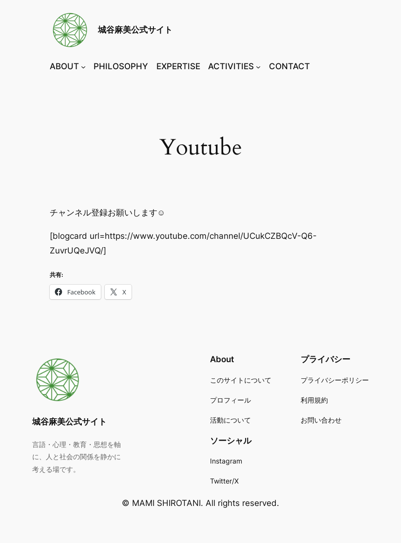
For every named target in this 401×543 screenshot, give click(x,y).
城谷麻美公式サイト (135, 30)
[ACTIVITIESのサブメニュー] (258, 66)
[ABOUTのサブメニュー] (83, 66)
